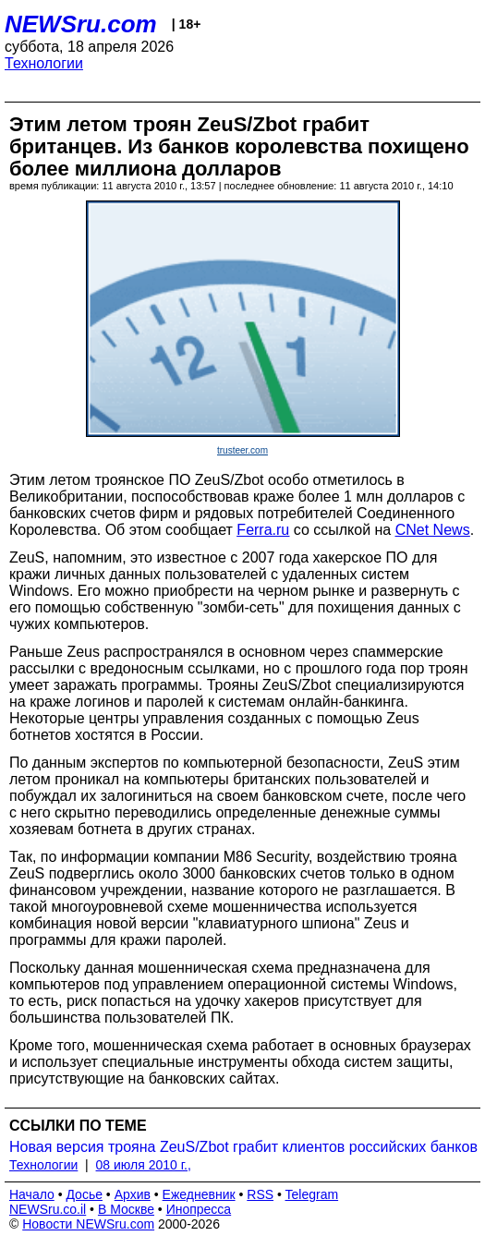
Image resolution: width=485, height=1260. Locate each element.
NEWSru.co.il (47, 1209)
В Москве (126, 1209)
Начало (32, 1194)
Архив (133, 1194)
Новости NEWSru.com (88, 1224)
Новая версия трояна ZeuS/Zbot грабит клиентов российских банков (243, 1147)
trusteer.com (242, 450)
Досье (84, 1194)
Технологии (44, 63)
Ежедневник (199, 1194)
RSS (260, 1194)
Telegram (312, 1194)
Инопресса (199, 1209)
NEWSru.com (81, 24)
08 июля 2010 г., (143, 1164)
